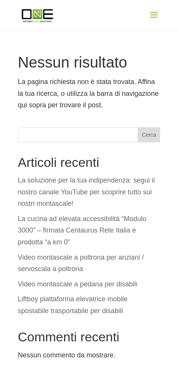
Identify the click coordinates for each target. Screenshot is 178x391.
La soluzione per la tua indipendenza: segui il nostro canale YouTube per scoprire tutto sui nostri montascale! (86, 191)
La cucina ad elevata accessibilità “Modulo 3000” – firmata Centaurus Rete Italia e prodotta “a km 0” (82, 230)
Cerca (149, 135)
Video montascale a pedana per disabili (78, 284)
